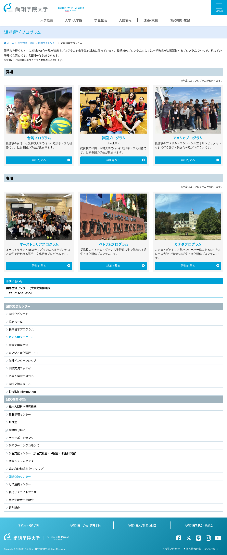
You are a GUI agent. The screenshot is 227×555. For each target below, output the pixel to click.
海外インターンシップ (22, 360)
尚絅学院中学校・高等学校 (85, 525)
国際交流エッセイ (20, 368)
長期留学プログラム (21, 329)
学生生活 (100, 20)
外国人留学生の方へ (21, 376)
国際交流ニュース (20, 384)
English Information (22, 391)
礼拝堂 (13, 422)
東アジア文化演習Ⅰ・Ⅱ (24, 353)
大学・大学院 (73, 20)
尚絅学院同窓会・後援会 (199, 525)
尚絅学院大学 (44, 7)
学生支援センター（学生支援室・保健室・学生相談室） (43, 453)
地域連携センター (20, 484)
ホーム (10, 43)
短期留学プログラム (21, 337)
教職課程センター (20, 414)
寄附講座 (14, 507)
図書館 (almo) (17, 430)
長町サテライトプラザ (22, 492)
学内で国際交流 (18, 345)
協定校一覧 (16, 322)
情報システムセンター (22, 461)
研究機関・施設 (180, 20)
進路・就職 (151, 20)
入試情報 (125, 20)
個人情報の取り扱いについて (202, 548)
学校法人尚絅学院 (28, 525)
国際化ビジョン (18, 314)
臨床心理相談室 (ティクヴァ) (26, 469)
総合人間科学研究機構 (22, 406)
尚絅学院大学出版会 (21, 500)
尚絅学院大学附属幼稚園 (142, 525)
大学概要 (46, 20)
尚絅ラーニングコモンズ (24, 445)
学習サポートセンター (22, 438)
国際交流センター (47, 43)
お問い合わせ (172, 548)
